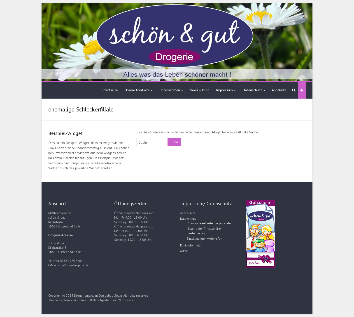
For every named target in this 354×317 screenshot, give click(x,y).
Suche (174, 142)
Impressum (224, 90)
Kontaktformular (191, 245)
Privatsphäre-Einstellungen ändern (210, 223)
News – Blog (199, 90)
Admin (184, 251)
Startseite (110, 90)
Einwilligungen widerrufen (204, 239)
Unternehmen (169, 90)
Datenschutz (252, 90)
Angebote (279, 90)
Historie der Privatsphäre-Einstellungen (204, 231)
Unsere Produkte (137, 90)
